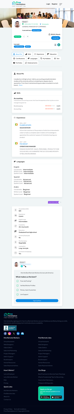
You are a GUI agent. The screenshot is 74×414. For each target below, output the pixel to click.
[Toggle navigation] (60, 4)
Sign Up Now (37, 300)
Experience (39, 54)
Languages (32, 58)
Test (56, 58)
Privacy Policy (8, 409)
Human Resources (9, 362)
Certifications (19, 58)
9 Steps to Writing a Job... (46, 383)
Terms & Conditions (20, 409)
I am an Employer (9, 374)
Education (52, 54)
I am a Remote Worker (11, 377)
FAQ (5, 380)
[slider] (50, 106)
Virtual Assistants (9, 341)
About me (17, 54)
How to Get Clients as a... (46, 380)
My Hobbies (45, 58)
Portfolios (17, 63)
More (20, 85)
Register (54, 4)
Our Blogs (42, 370)
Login (48, 4)
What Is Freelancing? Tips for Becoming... (51, 377)
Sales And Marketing (10, 350)
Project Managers (9, 353)
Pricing (6, 383)
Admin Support (8, 356)
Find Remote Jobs (44, 338)
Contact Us (7, 399)
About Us (6, 396)
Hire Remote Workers (12, 338)
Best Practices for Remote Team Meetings (51, 374)
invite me (56, 38)
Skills (28, 54)
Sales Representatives (11, 365)
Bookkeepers (8, 359)
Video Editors (8, 347)
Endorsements (31, 63)
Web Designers (8, 344)
